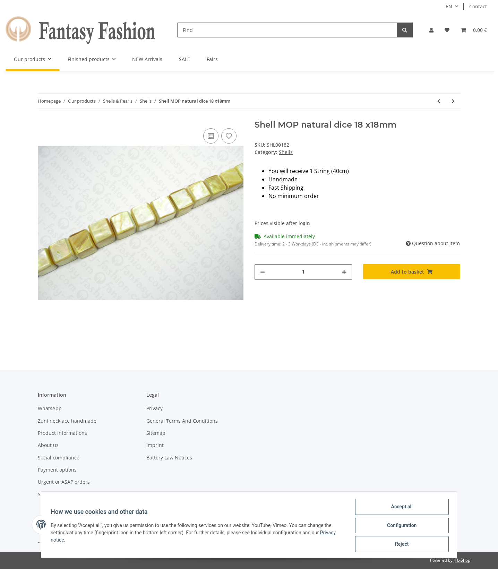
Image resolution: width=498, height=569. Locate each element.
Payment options (57, 469)
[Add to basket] (412, 271)
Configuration (400, 526)
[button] (431, 30)
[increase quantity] (344, 272)
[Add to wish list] (229, 136)
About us (48, 445)
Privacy (154, 408)
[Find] (287, 30)
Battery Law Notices (169, 457)
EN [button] (449, 6)
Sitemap (155, 433)
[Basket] (473, 30)
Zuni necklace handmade (67, 420)
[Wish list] (447, 30)
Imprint (155, 445)
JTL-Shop (462, 560)
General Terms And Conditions (182, 420)
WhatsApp (50, 408)
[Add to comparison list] (210, 136)
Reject (400, 544)
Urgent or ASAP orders (64, 482)
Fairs (212, 59)
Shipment (49, 494)
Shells (286, 152)
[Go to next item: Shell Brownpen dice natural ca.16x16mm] (453, 101)
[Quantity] (303, 272)
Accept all (400, 508)
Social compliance (58, 457)
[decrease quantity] (262, 272)
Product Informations (62, 433)
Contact (478, 6)
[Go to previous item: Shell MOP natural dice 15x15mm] (439, 101)
